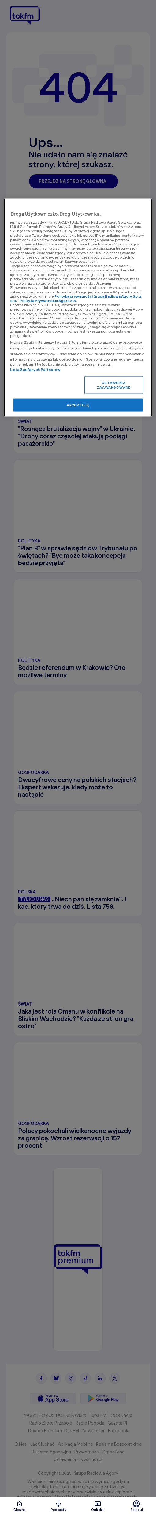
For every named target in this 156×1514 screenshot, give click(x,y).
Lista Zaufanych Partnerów (35, 369)
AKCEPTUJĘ (78, 405)
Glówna (19, 1505)
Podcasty (58, 1505)
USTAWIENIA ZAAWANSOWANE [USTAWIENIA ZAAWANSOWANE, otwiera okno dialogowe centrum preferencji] (114, 384)
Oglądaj (97, 1505)
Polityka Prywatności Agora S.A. (48, 301)
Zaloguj (136, 1505)
